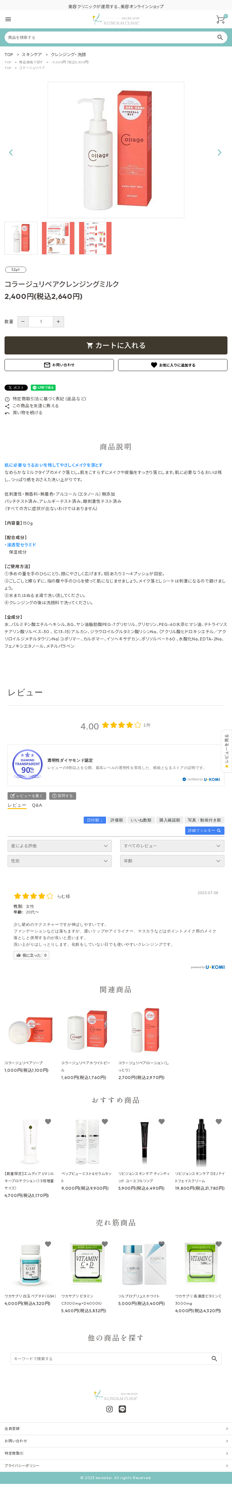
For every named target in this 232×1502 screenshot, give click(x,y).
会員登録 (12, 1428)
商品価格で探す (31, 62)
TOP (8, 62)
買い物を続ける (24, 412)
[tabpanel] (116, 150)
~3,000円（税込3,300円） (70, 62)
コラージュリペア (32, 68)
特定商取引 (14, 1453)
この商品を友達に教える (32, 405)
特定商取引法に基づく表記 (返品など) (45, 399)
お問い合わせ (59, 365)
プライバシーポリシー (22, 1465)
